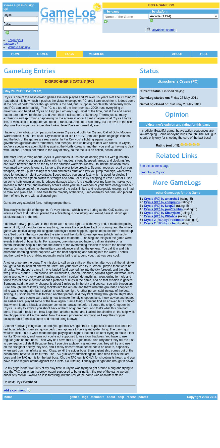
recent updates (137, 397)
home (8, 397)
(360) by (164, 220)
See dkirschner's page (154, 166)
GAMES (42, 54)
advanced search (163, 30)
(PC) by (161, 199)
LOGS (69, 54)
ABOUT (177, 54)
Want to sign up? (19, 47)
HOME (15, 54)
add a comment (17, 390)
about (111, 397)
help (121, 397)
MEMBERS (96, 54)
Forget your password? (13, 41)
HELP (204, 54)
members (97, 397)
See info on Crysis (152, 172)
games (74, 397)
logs (85, 397)
